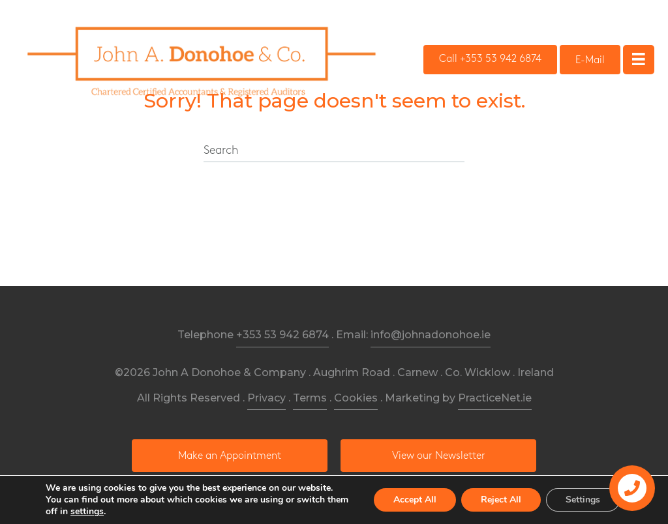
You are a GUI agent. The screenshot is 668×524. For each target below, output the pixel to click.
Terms (310, 398)
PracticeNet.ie (495, 398)
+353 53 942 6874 (282, 334)
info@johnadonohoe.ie (431, 334)
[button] (490, 59)
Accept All (414, 499)
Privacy (266, 398)
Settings (583, 499)
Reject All (501, 499)
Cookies (356, 398)
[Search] (334, 151)
